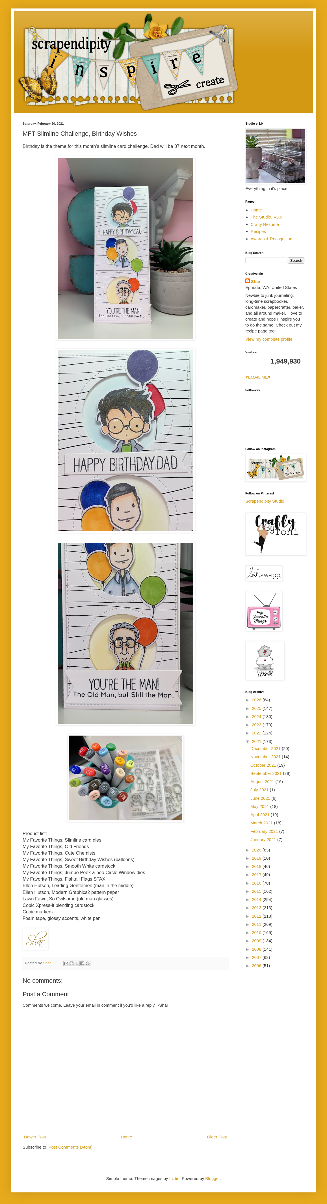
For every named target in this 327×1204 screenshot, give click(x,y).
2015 (257, 891)
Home (126, 1136)
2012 (257, 916)
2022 (257, 732)
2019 (257, 858)
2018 (257, 866)
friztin (174, 1178)
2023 (257, 724)
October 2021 (263, 765)
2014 (257, 899)
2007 (257, 957)
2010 (257, 932)
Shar (255, 281)
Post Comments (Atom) (71, 1147)
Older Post (217, 1136)
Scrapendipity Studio (264, 501)
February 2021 (264, 831)
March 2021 (262, 822)
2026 (257, 699)
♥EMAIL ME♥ (257, 377)
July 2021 (260, 789)
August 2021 (262, 781)
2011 (257, 924)
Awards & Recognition (271, 238)
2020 (257, 850)
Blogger (212, 1178)
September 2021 (266, 773)
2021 (257, 741)
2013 (257, 907)
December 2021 (266, 748)
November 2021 (266, 756)
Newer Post (35, 1136)
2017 (257, 874)
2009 (257, 940)
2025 (257, 708)
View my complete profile (268, 339)
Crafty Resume (265, 224)
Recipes (258, 231)
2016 (257, 883)
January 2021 (263, 839)
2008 (257, 949)
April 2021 (260, 814)
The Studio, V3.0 (266, 217)
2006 (257, 965)
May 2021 (260, 806)
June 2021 (260, 798)
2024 (257, 716)
